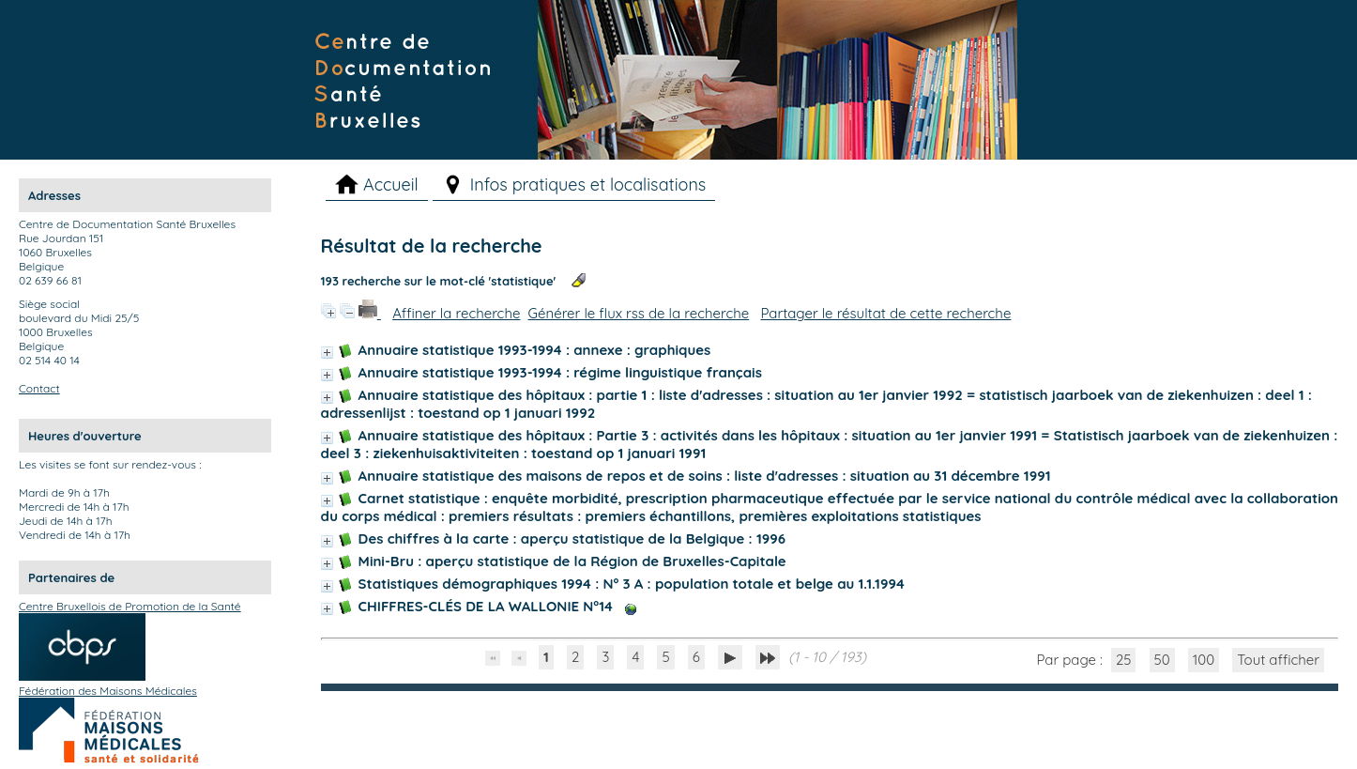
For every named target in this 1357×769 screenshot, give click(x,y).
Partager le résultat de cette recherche (885, 313)
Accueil (391, 184)
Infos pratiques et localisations (588, 184)
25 (1124, 660)
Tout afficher (1278, 660)
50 (1162, 660)
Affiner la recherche (456, 313)
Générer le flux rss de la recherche (639, 313)
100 (1203, 660)
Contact (39, 388)
